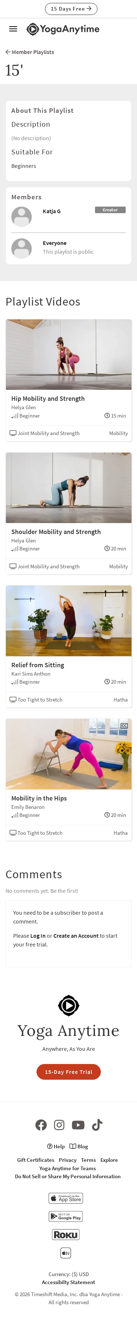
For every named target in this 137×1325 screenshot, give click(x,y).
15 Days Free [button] (71, 8)
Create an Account (76, 935)
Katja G (52, 211)
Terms (88, 1159)
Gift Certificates (35, 1159)
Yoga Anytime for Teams (67, 1168)
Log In (38, 935)
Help (56, 1146)
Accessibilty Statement (68, 1282)
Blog (78, 1146)
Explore (109, 1159)
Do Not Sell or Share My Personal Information (68, 1176)
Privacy (67, 1159)
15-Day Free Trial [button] (68, 1071)
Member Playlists (29, 51)
